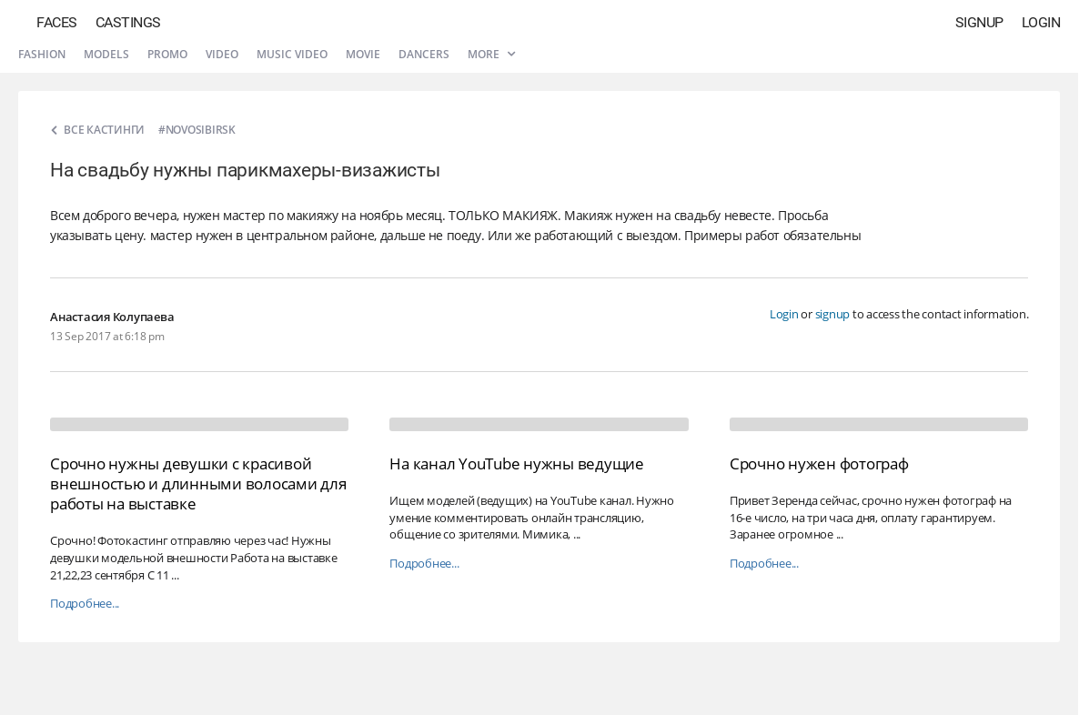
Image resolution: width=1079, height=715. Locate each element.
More (491, 54)
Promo (167, 54)
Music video (292, 54)
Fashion (42, 54)
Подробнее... (84, 603)
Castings (128, 22)
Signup (979, 22)
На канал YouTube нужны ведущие (516, 463)
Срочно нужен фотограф (819, 463)
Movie (363, 54)
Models (106, 54)
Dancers (423, 54)
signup (833, 314)
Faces (56, 22)
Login (1041, 22)
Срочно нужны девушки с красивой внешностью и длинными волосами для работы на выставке (198, 483)
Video (222, 54)
